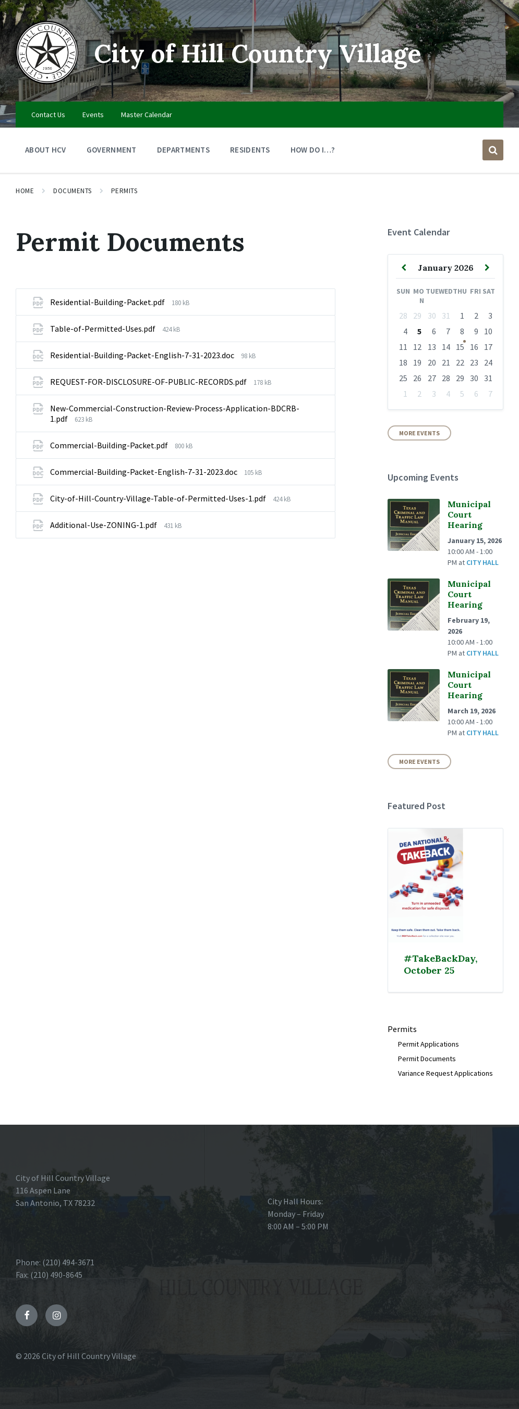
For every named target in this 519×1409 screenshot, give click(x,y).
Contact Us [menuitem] (48, 114)
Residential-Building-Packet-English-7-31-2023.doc (143, 355)
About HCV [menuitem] (45, 150)
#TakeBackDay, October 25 (440, 964)
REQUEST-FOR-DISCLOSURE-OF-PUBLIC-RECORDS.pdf (149, 381)
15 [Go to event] (460, 347)
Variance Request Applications (445, 1073)
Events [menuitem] (93, 114)
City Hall (482, 562)
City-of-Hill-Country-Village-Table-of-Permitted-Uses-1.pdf (159, 498)
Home (25, 190)
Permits (124, 190)
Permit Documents (427, 1058)
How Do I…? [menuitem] (313, 150)
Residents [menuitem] (250, 150)
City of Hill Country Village (257, 53)
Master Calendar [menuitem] (146, 114)
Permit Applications (428, 1044)
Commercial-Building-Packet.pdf (110, 445)
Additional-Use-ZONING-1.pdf (104, 525)
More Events (419, 433)
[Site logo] (47, 81)
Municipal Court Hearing (469, 514)
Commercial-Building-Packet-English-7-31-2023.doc (144, 472)
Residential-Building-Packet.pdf (108, 302)
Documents (72, 190)
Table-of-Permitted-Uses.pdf (103, 328)
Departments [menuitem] (183, 150)
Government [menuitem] (112, 150)
